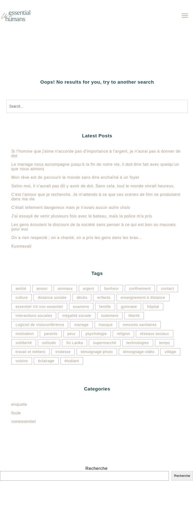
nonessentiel (23, 421)
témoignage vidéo (139, 352)
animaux (65, 289)
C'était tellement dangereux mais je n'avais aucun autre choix (70, 207)
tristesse (63, 352)
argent (88, 289)
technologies (137, 343)
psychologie (96, 334)
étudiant (72, 361)
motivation (25, 334)
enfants (104, 298)
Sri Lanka (74, 343)
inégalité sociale (76, 316)
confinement (140, 289)
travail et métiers (30, 352)
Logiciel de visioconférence (40, 325)
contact (167, 289)
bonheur (111, 289)
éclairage (46, 361)
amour (42, 289)
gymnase (129, 307)
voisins (22, 361)
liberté (133, 316)
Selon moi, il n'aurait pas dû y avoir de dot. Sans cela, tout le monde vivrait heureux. (93, 186)
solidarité (24, 343)
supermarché (104, 343)
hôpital (153, 307)
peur (72, 334)
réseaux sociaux (154, 334)
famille (105, 307)
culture (22, 298)
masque (106, 325)
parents (50, 334)
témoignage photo (97, 352)
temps (164, 343)
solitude (49, 343)
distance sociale (52, 298)
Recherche (96, 468)
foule (16, 413)
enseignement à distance (143, 298)
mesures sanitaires (140, 325)
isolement (110, 316)
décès (82, 298)
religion (123, 334)
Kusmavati (21, 246)
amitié (21, 289)
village (170, 352)
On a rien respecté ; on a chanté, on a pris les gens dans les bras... (76, 238)
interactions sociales (34, 316)
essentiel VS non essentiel (39, 307)
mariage (81, 325)
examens (81, 307)
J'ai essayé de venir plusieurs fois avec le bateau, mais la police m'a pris (81, 216)
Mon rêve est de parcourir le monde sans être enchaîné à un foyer (75, 177)
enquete (19, 404)
